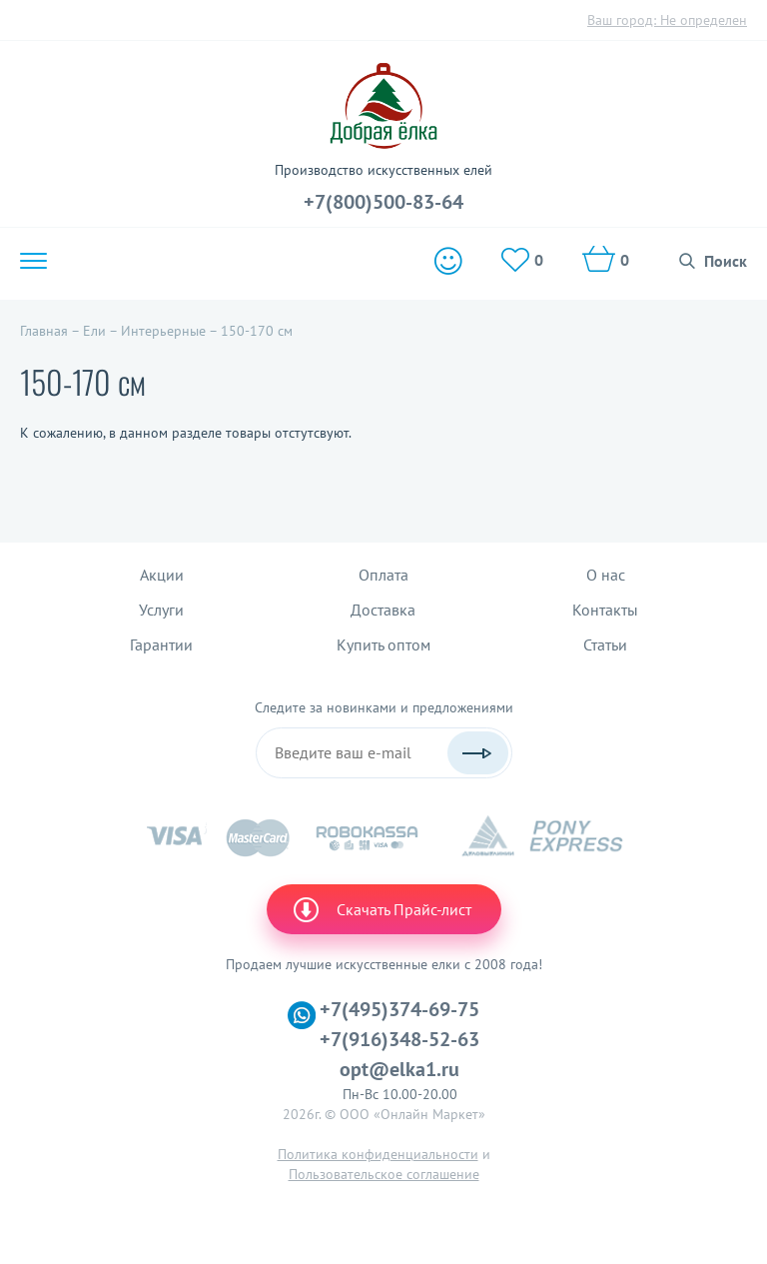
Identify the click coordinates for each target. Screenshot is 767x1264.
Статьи (605, 644)
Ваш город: (667, 20)
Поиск (725, 261)
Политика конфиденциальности (378, 1154)
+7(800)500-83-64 (383, 202)
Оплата (383, 575)
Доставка (383, 610)
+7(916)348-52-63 (399, 1039)
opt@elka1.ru (399, 1069)
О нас (605, 575)
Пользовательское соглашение (384, 1174)
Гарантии (161, 644)
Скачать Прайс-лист (381, 909)
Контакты (605, 610)
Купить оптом (383, 644)
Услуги (161, 610)
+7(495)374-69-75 (399, 1009)
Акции (162, 575)
